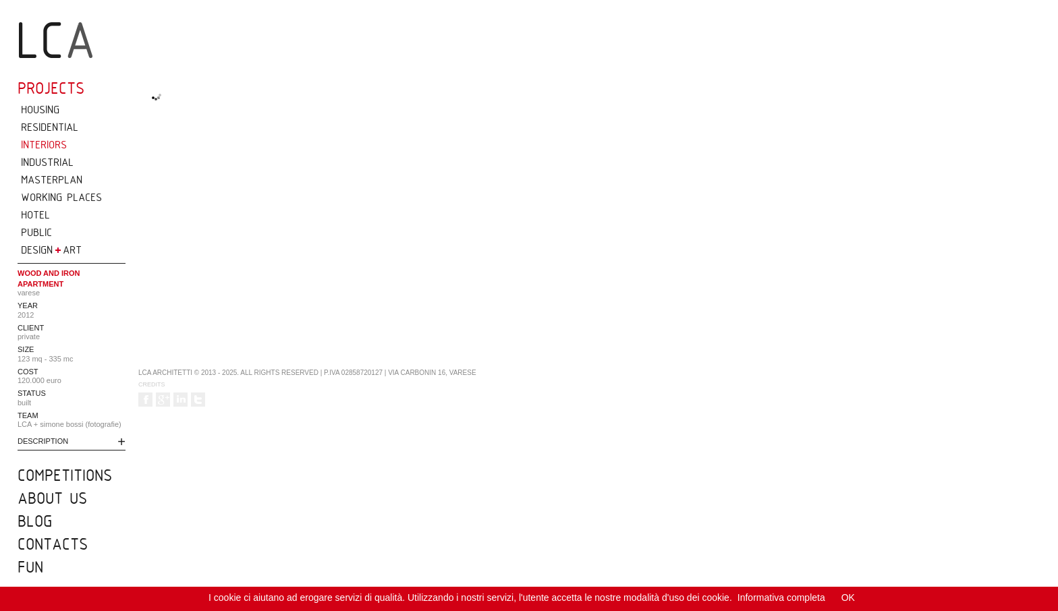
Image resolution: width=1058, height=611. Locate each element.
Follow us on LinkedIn (180, 399)
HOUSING (40, 109)
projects (51, 87)
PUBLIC (36, 232)
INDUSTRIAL (47, 161)
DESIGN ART (51, 249)
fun (30, 566)
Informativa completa (781, 597)
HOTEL (35, 214)
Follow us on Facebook (145, 399)
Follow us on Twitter (198, 399)
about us (52, 497)
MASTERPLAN (51, 179)
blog (35, 520)
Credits (151, 384)
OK (848, 597)
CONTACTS (53, 543)
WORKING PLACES (61, 197)
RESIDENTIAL (49, 126)
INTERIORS (44, 144)
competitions (65, 475)
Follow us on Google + (163, 399)
